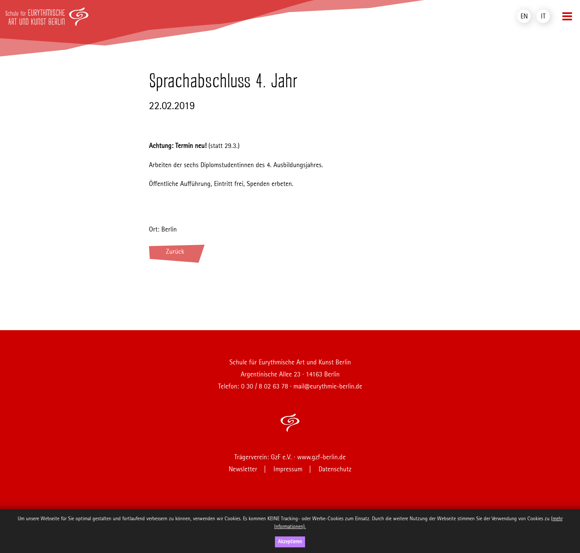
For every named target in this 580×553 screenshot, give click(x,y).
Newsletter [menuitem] (243, 469)
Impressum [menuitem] (287, 469)
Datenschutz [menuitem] (335, 469)
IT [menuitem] (543, 16)
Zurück (175, 251)
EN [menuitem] (524, 16)
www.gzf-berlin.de (321, 457)
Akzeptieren (290, 541)
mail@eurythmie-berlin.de (327, 386)
